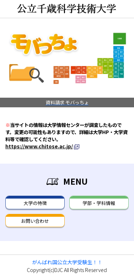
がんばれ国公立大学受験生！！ (67, 262)
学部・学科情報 (99, 203)
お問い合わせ (35, 220)
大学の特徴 (35, 203)
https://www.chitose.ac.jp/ (39, 146)
